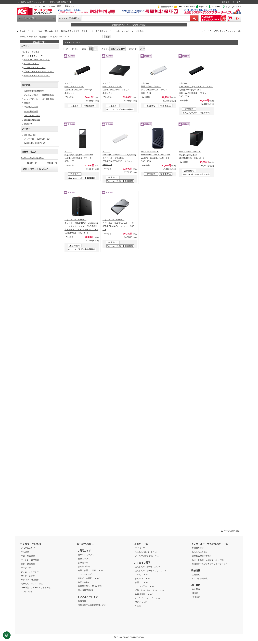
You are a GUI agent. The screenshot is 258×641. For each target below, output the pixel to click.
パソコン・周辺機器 (68, 18)
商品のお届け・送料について (91, 570)
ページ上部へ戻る (232, 531)
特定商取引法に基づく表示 (90, 586)
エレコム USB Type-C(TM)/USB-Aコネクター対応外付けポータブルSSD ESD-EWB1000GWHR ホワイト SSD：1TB (119, 158)
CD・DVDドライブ (34, 67)
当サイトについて (86, 555)
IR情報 (195, 593)
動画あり (28, 124)
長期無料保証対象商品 (34, 91)
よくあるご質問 (54, 6)
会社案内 (237, 2)
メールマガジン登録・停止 (147, 556)
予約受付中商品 (31, 107)
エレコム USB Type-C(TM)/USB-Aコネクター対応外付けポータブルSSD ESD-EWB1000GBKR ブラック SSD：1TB (196, 90)
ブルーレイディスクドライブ (39, 71)
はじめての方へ (38, 6)
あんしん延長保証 (200, 552)
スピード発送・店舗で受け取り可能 (207, 560)
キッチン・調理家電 (30, 560)
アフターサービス (86, 574)
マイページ (216, 6)
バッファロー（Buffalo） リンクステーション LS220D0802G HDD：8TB (191, 154)
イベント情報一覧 (200, 578)
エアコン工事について (145, 586)
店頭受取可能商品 (32, 120)
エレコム (30, 135)
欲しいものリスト (233, 6)
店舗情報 (195, 570)
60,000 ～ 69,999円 (32, 158)
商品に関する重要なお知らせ (91, 605)
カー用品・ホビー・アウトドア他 (36, 587)
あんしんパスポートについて (148, 567)
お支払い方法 (84, 566)
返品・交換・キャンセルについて (150, 590)
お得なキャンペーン (124, 31)
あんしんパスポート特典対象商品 (39, 95)
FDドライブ (31, 63)
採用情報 (226, 2)
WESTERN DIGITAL (35, 143)
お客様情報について (144, 594)
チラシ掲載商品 (31, 111)
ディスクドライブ (58, 37)
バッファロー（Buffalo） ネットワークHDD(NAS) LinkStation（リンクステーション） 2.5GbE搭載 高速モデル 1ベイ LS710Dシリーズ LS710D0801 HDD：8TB (81, 226)
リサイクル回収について (89, 578)
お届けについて (142, 582)
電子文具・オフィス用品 (32, 583)
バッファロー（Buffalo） (37, 139)
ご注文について (142, 574)
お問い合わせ (84, 582)
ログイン (203, 6)
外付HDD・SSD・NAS (37, 60)
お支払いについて (143, 578)
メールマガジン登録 (186, 6)
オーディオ (26, 568)
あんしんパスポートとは (146, 552)
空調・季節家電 (28, 556)
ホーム (23, 37)
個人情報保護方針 (86, 590)
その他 (138, 606)
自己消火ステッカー (104, 31)
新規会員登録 (167, 6)
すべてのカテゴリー (30, 548)
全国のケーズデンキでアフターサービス (209, 564)
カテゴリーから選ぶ (27, 18)
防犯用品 (139, 31)
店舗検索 (196, 574)
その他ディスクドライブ (37, 75)
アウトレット (27, 591)
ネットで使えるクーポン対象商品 (39, 99)
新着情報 (82, 601)
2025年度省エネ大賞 (70, 31)
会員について (84, 558)
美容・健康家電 (28, 564)
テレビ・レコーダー (30, 572)
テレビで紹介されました (48, 31)
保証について (141, 602)
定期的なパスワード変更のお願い (129, 25)
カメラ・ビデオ (28, 576)
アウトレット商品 (32, 115)
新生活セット (87, 31)
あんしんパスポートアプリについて (151, 570)
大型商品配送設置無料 (202, 556)
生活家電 (25, 552)
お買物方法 (83, 562)
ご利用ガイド (69, 6)
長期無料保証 (198, 548)
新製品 (27, 103)
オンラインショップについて (148, 598)
